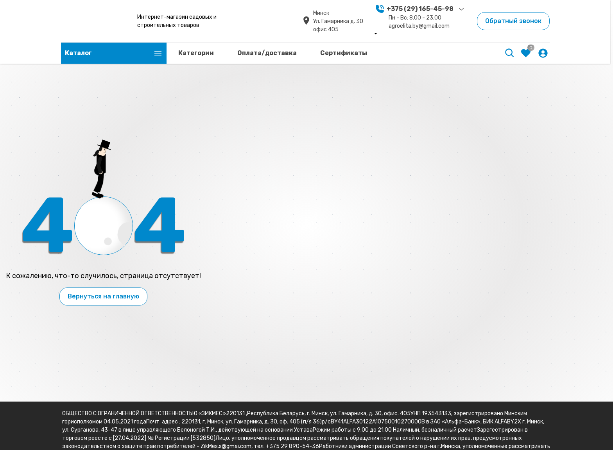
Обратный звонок (513, 21)
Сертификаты (343, 53)
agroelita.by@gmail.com (419, 26)
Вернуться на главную (103, 296)
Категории (196, 53)
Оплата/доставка (267, 53)
